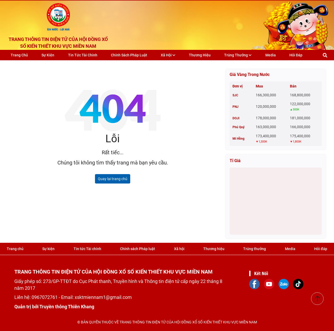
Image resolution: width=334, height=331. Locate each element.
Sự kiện (47, 55)
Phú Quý (238, 127)
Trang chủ (19, 55)
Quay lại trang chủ (112, 179)
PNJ (235, 107)
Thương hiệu (200, 55)
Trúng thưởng (238, 55)
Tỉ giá (235, 160)
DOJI (236, 118)
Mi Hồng (238, 138)
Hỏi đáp (295, 55)
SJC (235, 95)
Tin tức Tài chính (82, 55)
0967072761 (45, 297)
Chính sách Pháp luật (129, 55)
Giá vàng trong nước (250, 74)
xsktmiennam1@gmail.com (103, 297)
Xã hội (168, 55)
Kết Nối (261, 273)
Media (270, 55)
